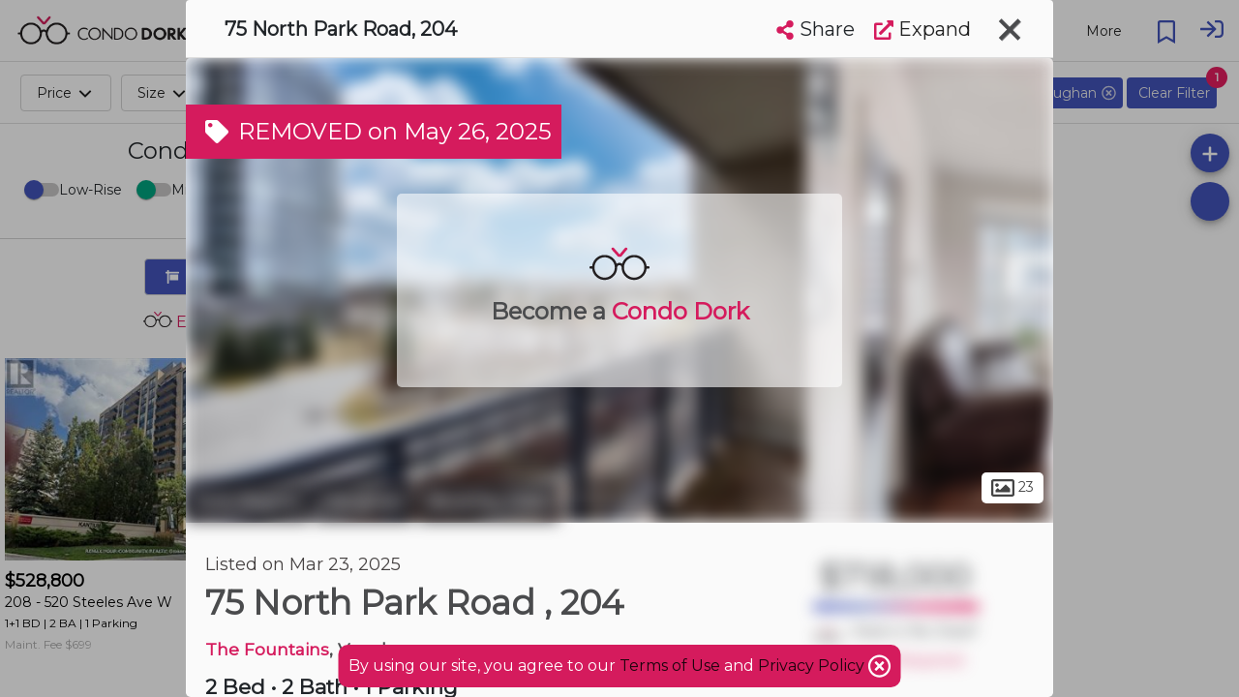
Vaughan (364, 501)
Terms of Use (670, 665)
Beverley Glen (488, 501)
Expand (922, 29)
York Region (248, 501)
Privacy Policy (813, 665)
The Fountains (267, 649)
